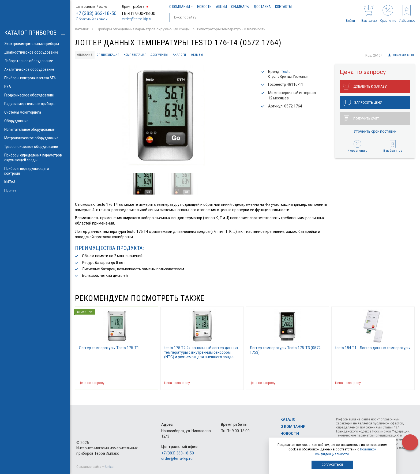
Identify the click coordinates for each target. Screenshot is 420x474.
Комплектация (151, 55)
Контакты (283, 7)
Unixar (110, 467)
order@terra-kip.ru (137, 19)
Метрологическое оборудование (34, 138)
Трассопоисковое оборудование (34, 146)
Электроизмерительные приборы (34, 43)
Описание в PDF (401, 55)
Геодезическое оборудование (34, 95)
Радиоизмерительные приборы (34, 103)
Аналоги (207, 55)
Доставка (262, 7)
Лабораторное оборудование (34, 60)
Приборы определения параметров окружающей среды (34, 157)
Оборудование (34, 120)
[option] (163, 118)
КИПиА (34, 182)
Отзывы (230, 55)
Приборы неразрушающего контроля (34, 171)
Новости (204, 7)
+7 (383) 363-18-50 (96, 13)
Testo (286, 73)
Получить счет (361, 120)
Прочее (34, 190)
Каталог (289, 419)
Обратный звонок (91, 19)
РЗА (34, 86)
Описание (87, 55)
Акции (221, 7)
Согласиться (332, 464)
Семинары (240, 7)
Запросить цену (362, 105)
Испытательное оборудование (34, 129)
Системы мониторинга (34, 112)
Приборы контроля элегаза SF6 (34, 78)
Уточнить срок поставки (375, 133)
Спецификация (117, 55)
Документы (181, 55)
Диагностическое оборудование (34, 52)
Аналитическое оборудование (34, 69)
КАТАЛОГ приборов (30, 32)
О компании (181, 7)
